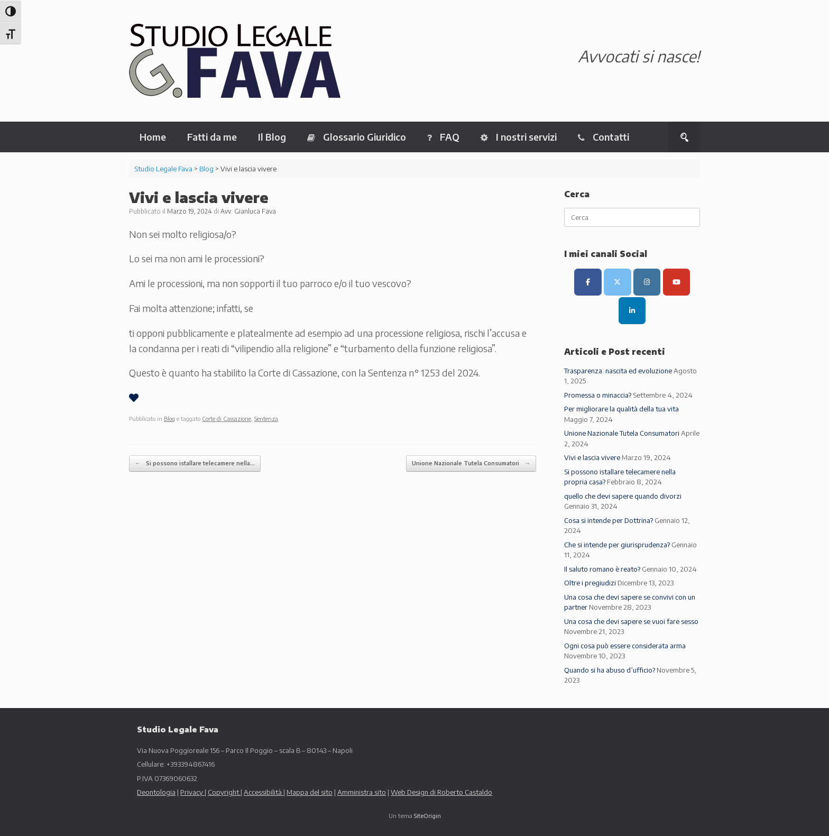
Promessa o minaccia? (597, 395)
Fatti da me (212, 137)
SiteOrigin (427, 816)
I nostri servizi (519, 137)
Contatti (603, 137)
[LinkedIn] (632, 310)
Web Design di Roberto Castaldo (441, 792)
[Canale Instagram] (646, 282)
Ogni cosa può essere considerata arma (625, 645)
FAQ (443, 137)
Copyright (224, 792)
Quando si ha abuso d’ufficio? (609, 670)
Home (153, 137)
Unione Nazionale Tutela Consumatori (471, 463)
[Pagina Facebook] (587, 282)
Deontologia (156, 792)
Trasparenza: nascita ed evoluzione (618, 370)
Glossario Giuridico (356, 137)
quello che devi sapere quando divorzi (622, 496)
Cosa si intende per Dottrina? (608, 520)
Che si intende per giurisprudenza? (617, 544)
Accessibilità (263, 792)
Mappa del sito (310, 792)
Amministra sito (361, 792)
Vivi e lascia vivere (592, 457)
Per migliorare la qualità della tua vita (621, 409)
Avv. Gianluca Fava (248, 211)
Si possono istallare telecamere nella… (195, 463)
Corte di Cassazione (226, 418)
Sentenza (266, 418)
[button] (684, 137)
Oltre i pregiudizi (590, 582)
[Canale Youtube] (676, 282)
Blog (169, 418)
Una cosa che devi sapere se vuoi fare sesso (631, 621)
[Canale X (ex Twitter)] (617, 282)
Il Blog (272, 137)
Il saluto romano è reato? (602, 569)
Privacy (192, 792)
